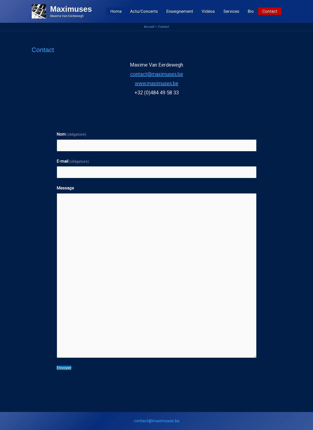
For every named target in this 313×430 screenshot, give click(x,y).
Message (65, 187)
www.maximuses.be (156, 83)
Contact (269, 11)
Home (116, 11)
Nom (71, 134)
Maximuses (71, 9)
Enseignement (179, 11)
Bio (251, 11)
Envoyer (64, 368)
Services (231, 11)
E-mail (73, 161)
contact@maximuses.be (156, 74)
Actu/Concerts (144, 11)
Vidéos (208, 11)
